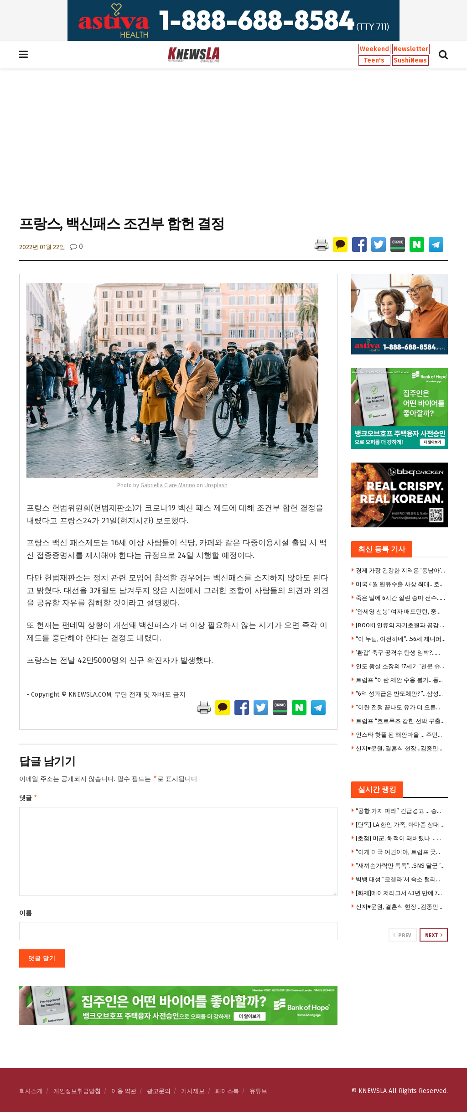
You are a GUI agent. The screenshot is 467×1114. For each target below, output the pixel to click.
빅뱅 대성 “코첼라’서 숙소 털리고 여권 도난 (401, 879)
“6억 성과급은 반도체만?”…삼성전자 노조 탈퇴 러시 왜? (401, 693)
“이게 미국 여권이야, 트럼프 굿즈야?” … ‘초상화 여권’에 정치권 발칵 (401, 852)
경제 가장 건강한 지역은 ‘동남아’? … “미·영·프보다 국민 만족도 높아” (401, 570)
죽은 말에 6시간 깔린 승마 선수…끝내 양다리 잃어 (401, 597)
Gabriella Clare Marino (167, 485)
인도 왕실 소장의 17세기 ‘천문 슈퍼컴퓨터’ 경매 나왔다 (401, 666)
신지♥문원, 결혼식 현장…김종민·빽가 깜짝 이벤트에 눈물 (401, 748)
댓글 (28, 799)
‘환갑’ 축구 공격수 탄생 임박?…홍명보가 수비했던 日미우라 (401, 652)
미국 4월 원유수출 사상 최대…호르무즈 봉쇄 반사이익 (401, 584)
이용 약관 (123, 1092)
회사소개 (31, 1092)
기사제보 (193, 1092)
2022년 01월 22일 (42, 247)
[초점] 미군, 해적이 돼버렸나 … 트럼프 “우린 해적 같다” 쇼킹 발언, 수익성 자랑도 (401, 838)
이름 (25, 915)
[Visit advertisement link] (233, 20)
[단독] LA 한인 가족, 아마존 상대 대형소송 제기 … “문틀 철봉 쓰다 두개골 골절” (401, 824)
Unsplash (216, 485)
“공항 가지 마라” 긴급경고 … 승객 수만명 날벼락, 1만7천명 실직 (401, 810)
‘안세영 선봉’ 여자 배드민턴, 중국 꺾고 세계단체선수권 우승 (401, 611)
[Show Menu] (23, 54)
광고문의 (159, 1092)
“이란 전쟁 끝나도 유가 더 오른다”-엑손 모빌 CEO (401, 707)
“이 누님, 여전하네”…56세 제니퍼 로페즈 (401, 638)
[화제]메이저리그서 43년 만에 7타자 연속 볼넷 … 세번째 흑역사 (401, 893)
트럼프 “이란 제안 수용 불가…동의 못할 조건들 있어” (401, 680)
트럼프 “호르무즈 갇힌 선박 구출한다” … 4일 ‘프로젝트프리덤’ (401, 721)
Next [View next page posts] (434, 935)
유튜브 (258, 1092)
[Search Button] (443, 54)
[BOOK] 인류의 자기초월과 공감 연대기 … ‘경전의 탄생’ (401, 625)
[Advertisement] (233, 141)
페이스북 (227, 1092)
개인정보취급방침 (77, 1092)
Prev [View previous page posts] (402, 935)
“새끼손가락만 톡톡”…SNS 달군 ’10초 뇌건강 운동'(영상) (401, 865)
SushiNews (410, 60)
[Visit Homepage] (193, 55)
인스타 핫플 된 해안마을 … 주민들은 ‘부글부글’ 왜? (401, 734)
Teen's (374, 60)
